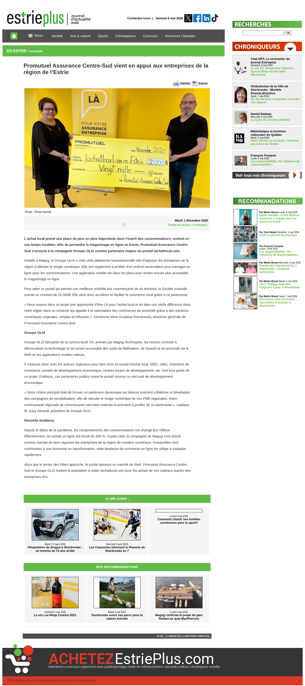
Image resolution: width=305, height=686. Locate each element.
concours (72, 666)
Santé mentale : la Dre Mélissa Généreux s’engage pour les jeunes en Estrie (279, 218)
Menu (36, 36)
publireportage (115, 666)
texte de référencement (145, 666)
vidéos (183, 666)
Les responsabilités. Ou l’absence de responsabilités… (279, 253)
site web (171, 666)
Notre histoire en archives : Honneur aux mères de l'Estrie (275, 142)
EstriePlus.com (29, 680)
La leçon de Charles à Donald (270, 119)
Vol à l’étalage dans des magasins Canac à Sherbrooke (279, 286)
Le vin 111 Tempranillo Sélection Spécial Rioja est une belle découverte (272, 71)
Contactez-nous (139, 18)
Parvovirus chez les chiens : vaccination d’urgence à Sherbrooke (278, 302)
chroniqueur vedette (205, 666)
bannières (56, 666)
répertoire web (92, 666)
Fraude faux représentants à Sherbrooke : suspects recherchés (278, 269)
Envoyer (203, 83)
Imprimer (185, 83)
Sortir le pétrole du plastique (278, 235)
